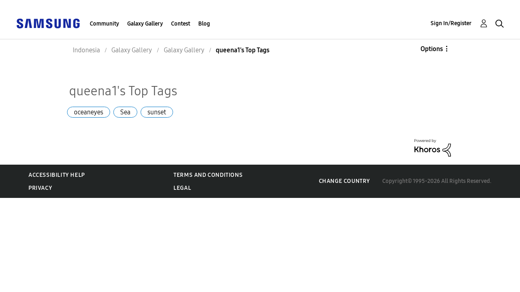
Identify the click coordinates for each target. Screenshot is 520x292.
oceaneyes (88, 112)
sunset (156, 112)
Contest (180, 23)
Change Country (344, 181)
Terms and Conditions (208, 175)
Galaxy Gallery (145, 23)
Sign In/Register (451, 23)
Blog (204, 23)
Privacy (40, 188)
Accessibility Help (56, 175)
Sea (125, 112)
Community (104, 23)
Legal (182, 188)
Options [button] (431, 49)
